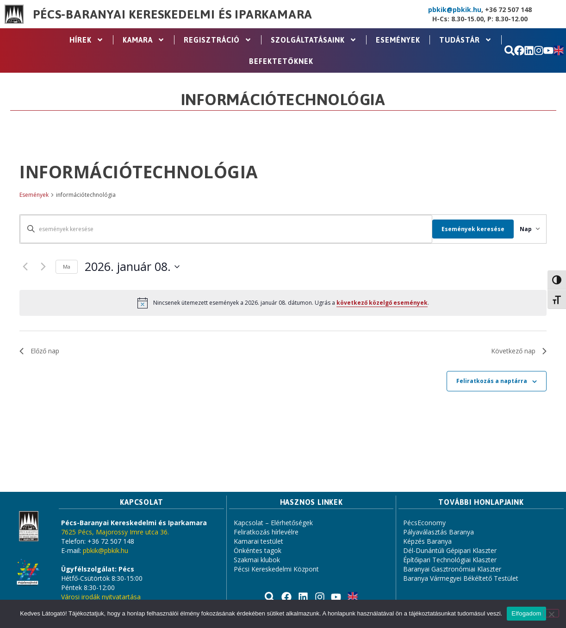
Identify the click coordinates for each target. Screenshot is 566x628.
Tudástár (465, 39)
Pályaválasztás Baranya (438, 532)
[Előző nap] (25, 266)
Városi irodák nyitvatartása (101, 596)
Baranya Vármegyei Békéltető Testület (460, 578)
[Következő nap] (43, 266)
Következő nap (519, 350)
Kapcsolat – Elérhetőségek (273, 522)
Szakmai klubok (257, 559)
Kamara (144, 39)
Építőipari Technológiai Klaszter (450, 559)
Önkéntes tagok (257, 550)
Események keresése (462, 229)
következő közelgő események (382, 303)
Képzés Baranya (427, 541)
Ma (66, 266)
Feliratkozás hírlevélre (266, 532)
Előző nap (39, 350)
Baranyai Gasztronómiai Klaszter (452, 569)
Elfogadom (526, 613)
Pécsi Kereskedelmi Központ (276, 569)
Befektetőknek (281, 61)
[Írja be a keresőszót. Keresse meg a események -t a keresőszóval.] (221, 229)
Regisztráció (218, 39)
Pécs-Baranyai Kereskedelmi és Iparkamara (172, 14)
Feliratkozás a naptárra (491, 381)
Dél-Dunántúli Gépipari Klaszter (450, 550)
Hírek (86, 39)
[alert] (283, 303)
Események (398, 40)
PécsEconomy (424, 522)
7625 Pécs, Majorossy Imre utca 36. (115, 532)
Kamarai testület (258, 541)
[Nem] (551, 613)
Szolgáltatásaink (314, 39)
